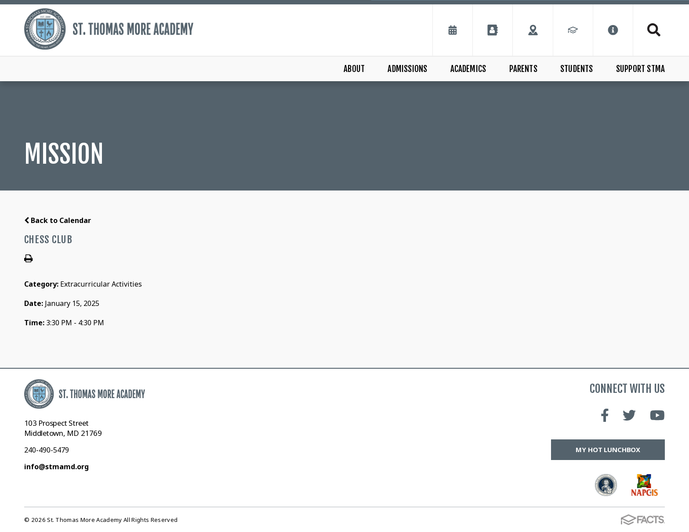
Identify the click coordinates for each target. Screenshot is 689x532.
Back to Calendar (57, 220)
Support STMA (640, 69)
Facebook (605, 415)
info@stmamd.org (56, 466)
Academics (468, 69)
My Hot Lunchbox (608, 449)
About (354, 69)
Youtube (657, 415)
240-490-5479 (46, 450)
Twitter (629, 415)
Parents (523, 69)
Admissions (407, 69)
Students (576, 69)
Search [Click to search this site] (653, 29)
